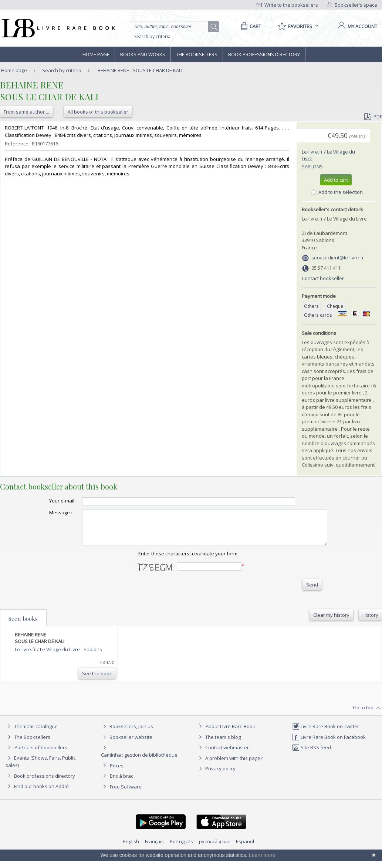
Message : (45, 512)
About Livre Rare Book (230, 733)
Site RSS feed (311, 754)
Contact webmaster (223, 754)
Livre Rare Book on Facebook (329, 743)
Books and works (142, 54)
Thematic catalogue (32, 733)
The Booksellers (196, 54)
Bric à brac (121, 782)
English (131, 848)
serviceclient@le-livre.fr (337, 257)
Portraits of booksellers (40, 754)
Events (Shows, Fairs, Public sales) (40, 768)
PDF (373, 116)
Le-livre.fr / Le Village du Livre (48, 656)
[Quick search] (172, 26)
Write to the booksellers (287, 4)
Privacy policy (216, 775)
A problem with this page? (230, 764)
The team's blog (219, 743)
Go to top (367, 714)
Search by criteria (152, 36)
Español (245, 848)
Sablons (312, 166)
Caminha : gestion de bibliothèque (139, 761)
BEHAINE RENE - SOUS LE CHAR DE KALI (140, 70)
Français (154, 848)
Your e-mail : (48, 500)
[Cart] (250, 26)
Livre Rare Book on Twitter (325, 733)
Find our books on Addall (38, 793)
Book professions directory (264, 54)
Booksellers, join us (127, 733)
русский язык (214, 848)
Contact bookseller (323, 278)
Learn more (262, 855)
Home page (95, 54)
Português (181, 848)
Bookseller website (126, 743)
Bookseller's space (352, 4)
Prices (117, 772)
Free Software (126, 793)
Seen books (23, 625)
